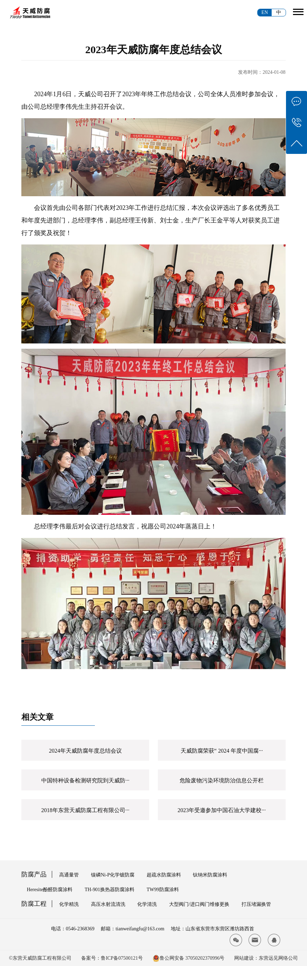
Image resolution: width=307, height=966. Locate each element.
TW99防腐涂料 (163, 889)
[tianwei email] (255, 940)
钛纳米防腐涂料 (210, 875)
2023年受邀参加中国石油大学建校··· (221, 810)
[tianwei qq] (274, 940)
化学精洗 (69, 904)
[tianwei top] (296, 143)
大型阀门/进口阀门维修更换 (199, 904)
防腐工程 (34, 903)
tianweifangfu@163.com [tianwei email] (140, 928)
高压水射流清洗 (108, 904)
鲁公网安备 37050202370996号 (192, 958)
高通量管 (69, 875)
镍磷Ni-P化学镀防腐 (112, 875)
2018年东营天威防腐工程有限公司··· (85, 810)
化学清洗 (147, 904)
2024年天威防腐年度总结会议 (85, 751)
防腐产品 (34, 874)
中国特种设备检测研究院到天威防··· (85, 780)
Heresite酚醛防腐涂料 (49, 889)
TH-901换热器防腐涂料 (109, 889)
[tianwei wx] (236, 940)
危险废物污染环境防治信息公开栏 (222, 780)
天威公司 (90, 94)
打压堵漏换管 (256, 904)
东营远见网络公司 (278, 958)
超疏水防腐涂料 (164, 875)
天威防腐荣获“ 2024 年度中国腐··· (222, 751)
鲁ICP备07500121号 (122, 958)
